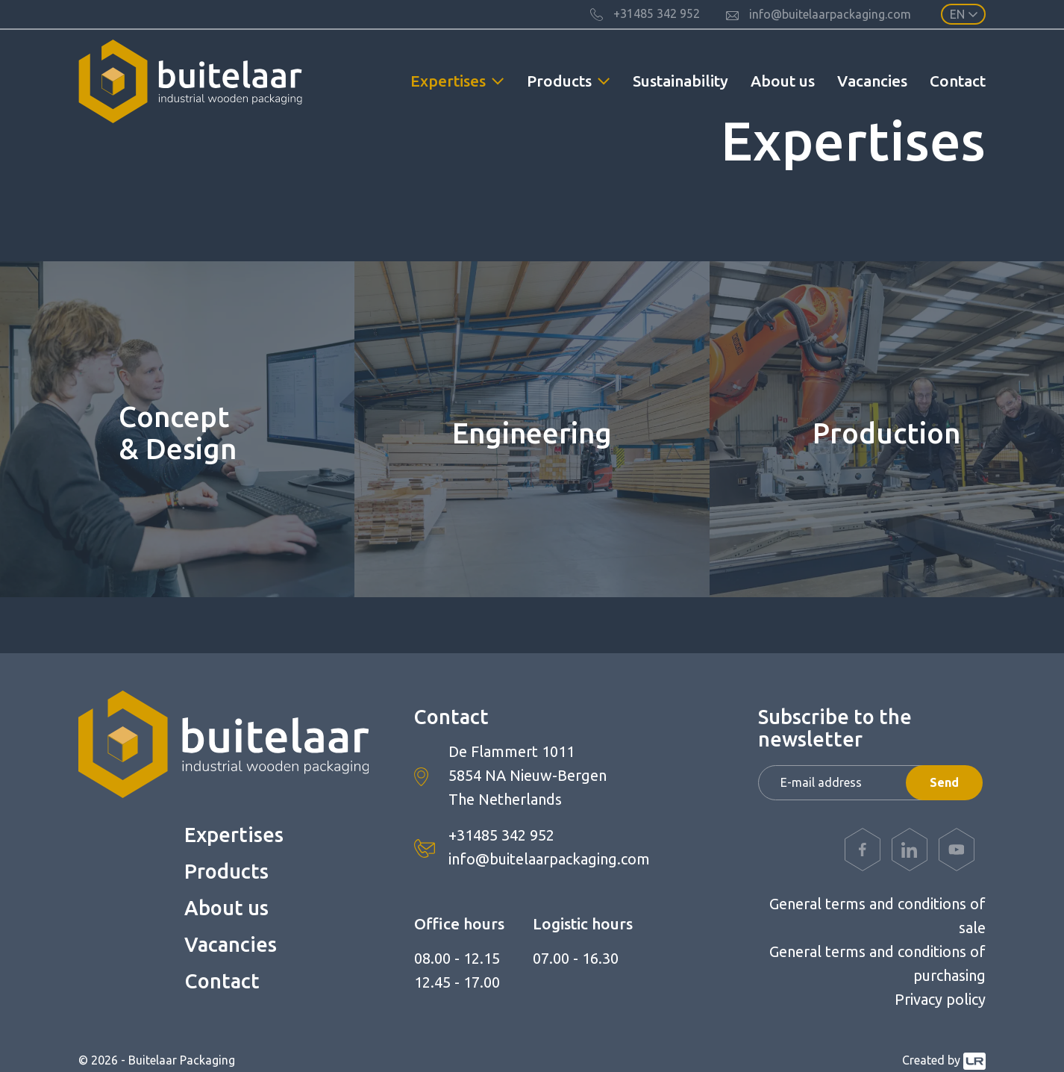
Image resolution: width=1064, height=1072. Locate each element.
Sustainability (680, 81)
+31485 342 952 (501, 835)
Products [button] (559, 81)
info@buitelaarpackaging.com (549, 858)
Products (226, 871)
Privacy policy (940, 999)
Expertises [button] (448, 81)
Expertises (234, 834)
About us (783, 81)
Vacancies (872, 81)
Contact (958, 81)
